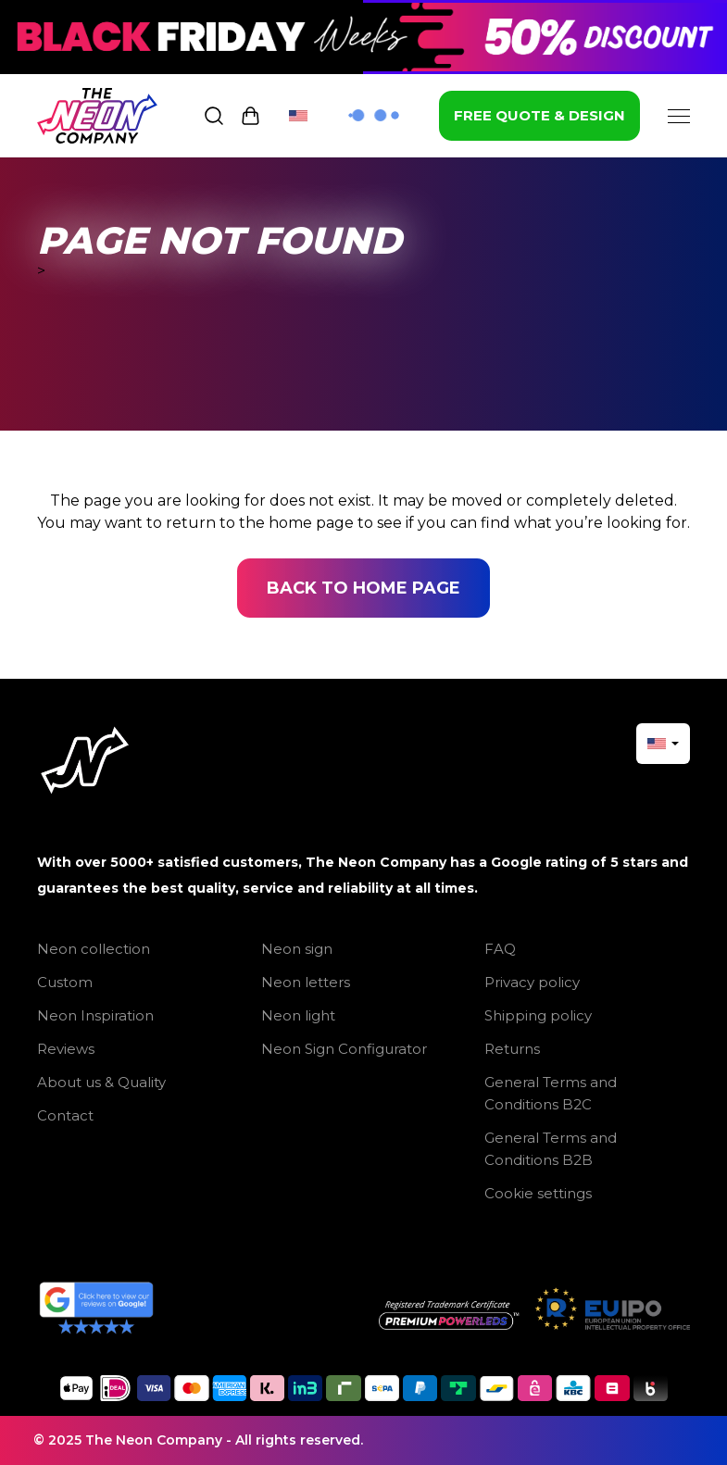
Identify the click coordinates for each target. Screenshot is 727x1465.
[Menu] (679, 116)
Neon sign (296, 949)
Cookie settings (538, 1193)
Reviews (65, 1049)
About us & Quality (101, 1082)
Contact (65, 1115)
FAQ (500, 949)
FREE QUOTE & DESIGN (539, 115)
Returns (512, 1049)
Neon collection (93, 949)
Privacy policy (532, 982)
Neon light (298, 1015)
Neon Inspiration (95, 1015)
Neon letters (305, 982)
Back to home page (363, 588)
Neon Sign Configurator (344, 1049)
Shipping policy (538, 1015)
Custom (65, 982)
